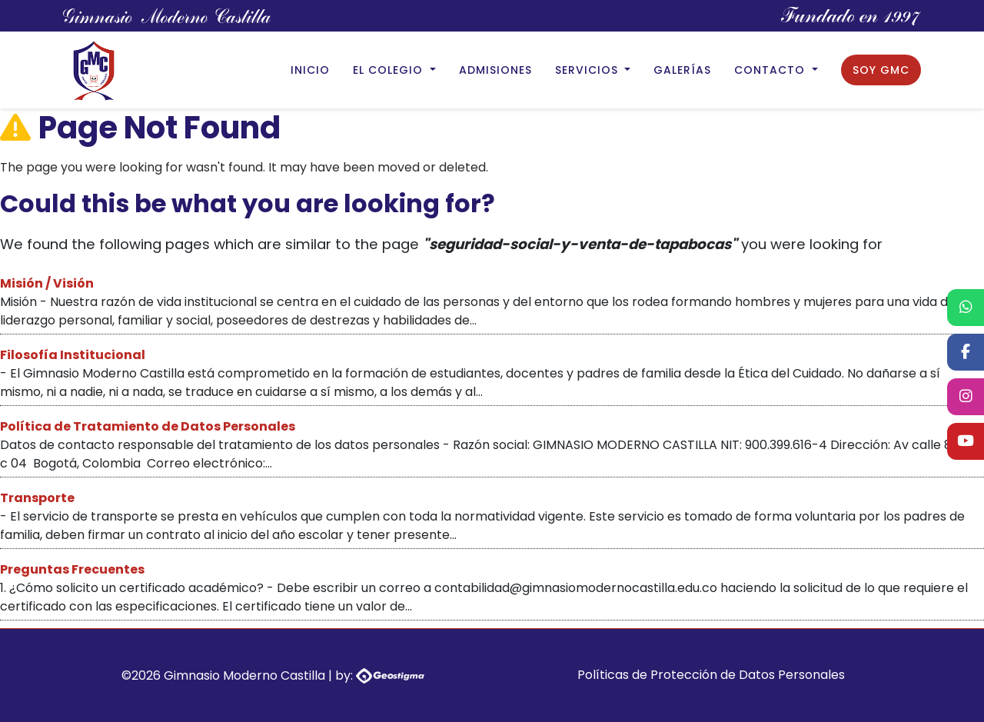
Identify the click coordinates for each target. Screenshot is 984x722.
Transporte (37, 498)
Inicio (310, 70)
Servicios (588, 70)
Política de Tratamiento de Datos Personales (147, 426)
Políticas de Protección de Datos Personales (711, 675)
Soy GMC (881, 70)
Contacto (771, 70)
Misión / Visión (47, 283)
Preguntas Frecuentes (72, 569)
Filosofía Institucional (72, 355)
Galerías (682, 70)
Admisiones (495, 70)
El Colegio (390, 70)
